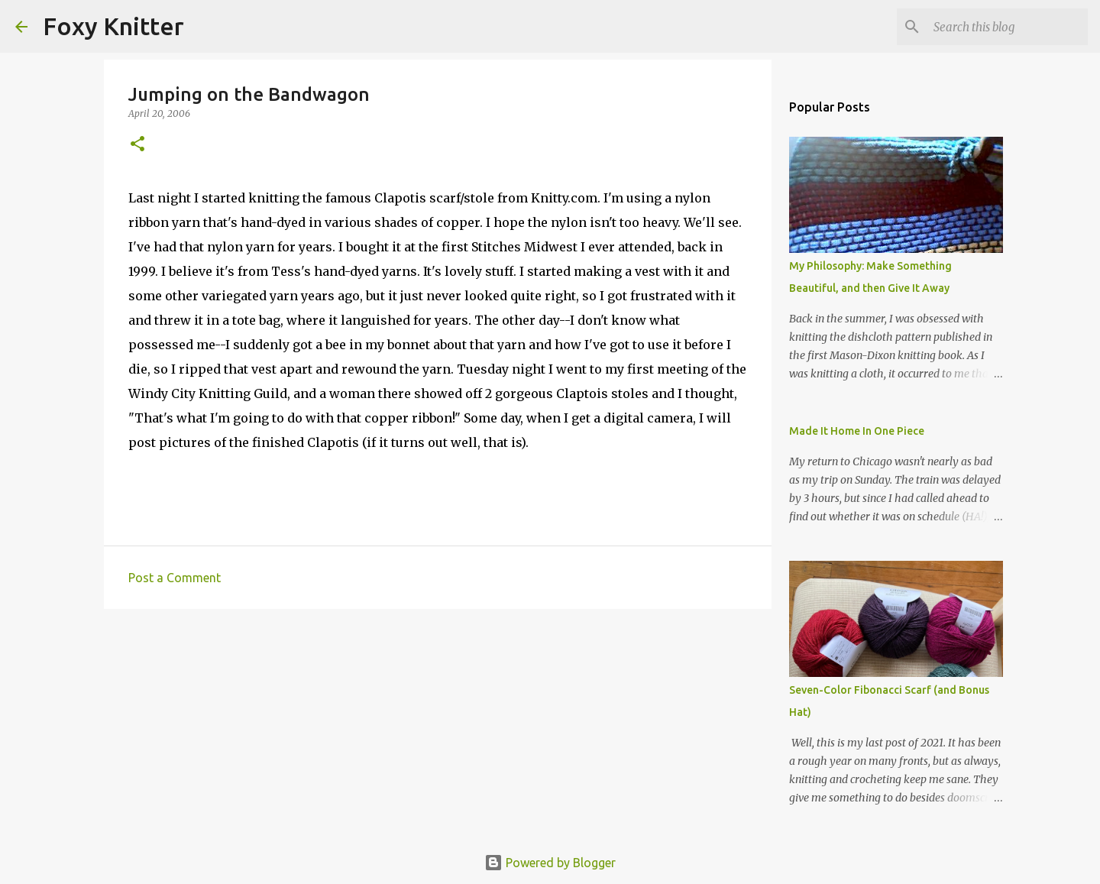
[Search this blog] (1007, 26)
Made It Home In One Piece (856, 431)
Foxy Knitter (113, 26)
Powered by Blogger (550, 862)
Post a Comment (174, 577)
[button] (137, 144)
